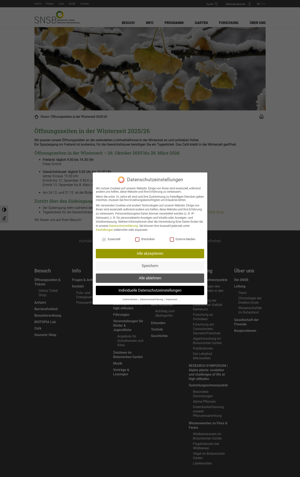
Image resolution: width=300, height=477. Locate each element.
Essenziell (111, 237)
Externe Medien (182, 237)
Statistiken (145, 237)
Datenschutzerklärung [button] (152, 297)
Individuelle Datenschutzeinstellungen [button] (150, 288)
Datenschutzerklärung (123, 223)
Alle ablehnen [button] (150, 276)
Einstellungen (104, 227)
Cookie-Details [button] (130, 297)
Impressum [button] (172, 297)
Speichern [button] (150, 263)
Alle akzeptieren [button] (150, 251)
